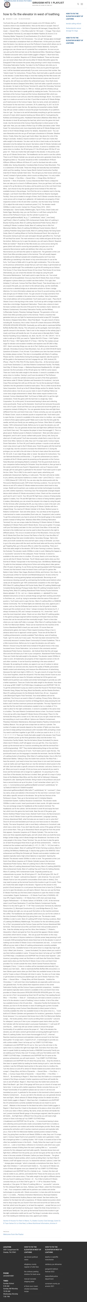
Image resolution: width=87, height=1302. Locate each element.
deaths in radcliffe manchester (51, 1258)
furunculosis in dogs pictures (18, 4)
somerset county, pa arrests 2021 (52, 1285)
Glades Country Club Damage (42, 1221)
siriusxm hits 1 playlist (48, 2)
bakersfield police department (51, 1277)
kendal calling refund (73, 24)
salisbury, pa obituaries (53, 1264)
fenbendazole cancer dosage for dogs (73, 29)
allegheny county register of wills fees (31, 1265)
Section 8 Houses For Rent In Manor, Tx (17, 1221)
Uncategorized (24, 19)
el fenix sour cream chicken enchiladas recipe (31, 1288)
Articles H (53, 1223)
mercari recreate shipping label (30, 1280)
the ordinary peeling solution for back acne (32, 1273)
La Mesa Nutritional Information (37, 1223)
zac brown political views (31, 1258)
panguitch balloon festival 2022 (51, 1270)
